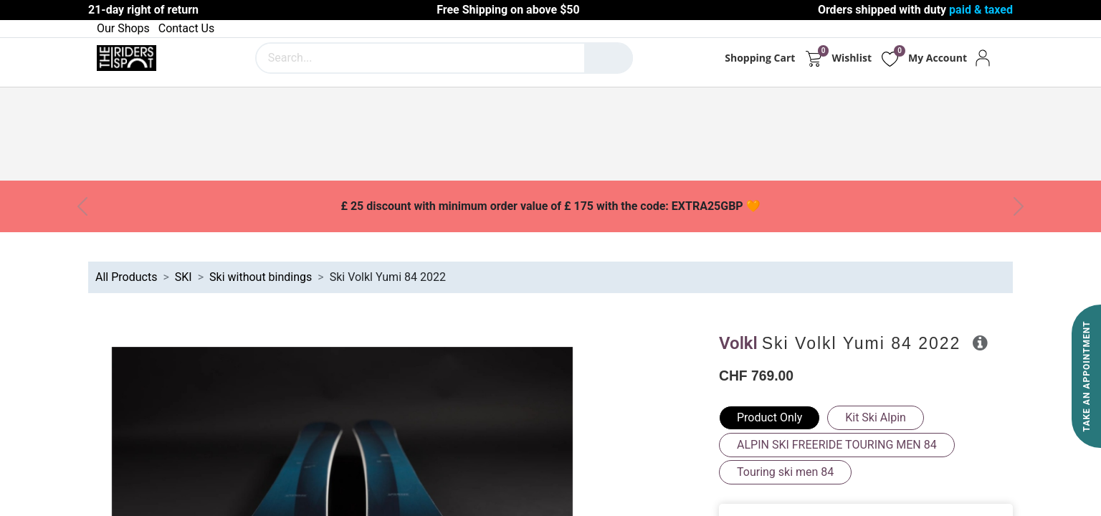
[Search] (608, 58)
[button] (980, 342)
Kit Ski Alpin (875, 417)
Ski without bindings (260, 277)
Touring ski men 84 (785, 472)
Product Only (769, 417)
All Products (126, 277)
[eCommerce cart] (813, 58)
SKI (183, 277)
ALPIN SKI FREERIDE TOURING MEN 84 (837, 445)
